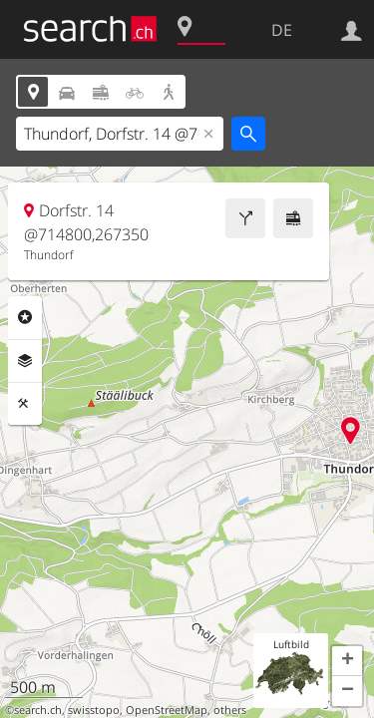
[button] (347, 661)
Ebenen (25, 361)
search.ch (38, 710)
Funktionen (25, 404)
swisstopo (94, 710)
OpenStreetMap (166, 710)
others (229, 710)
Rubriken (25, 317)
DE (281, 30)
